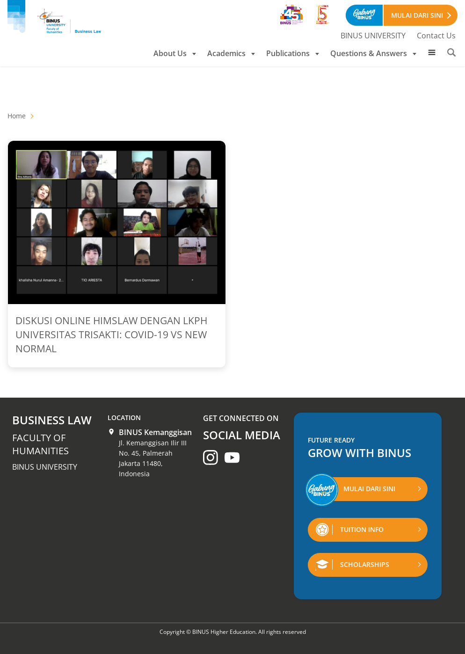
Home (16, 115)
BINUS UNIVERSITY (373, 35)
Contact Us (436, 35)
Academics (231, 53)
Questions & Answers (373, 53)
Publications (292, 53)
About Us (174, 53)
